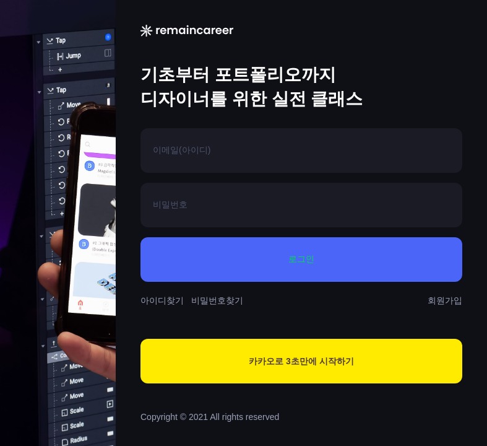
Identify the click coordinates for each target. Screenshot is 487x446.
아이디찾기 (162, 300)
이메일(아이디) (181, 150)
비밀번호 (170, 204)
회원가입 (445, 300)
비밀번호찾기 (217, 300)
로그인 (301, 259)
